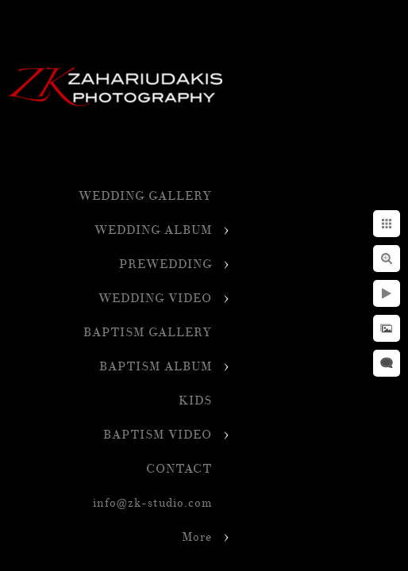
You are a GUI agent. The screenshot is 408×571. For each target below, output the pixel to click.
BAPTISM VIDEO (157, 435)
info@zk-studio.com (152, 503)
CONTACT (179, 469)
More (197, 537)
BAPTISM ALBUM (155, 366)
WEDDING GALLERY (145, 196)
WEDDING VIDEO (155, 298)
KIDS (195, 400)
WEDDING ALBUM (153, 230)
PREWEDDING (165, 264)
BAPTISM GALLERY (147, 332)
